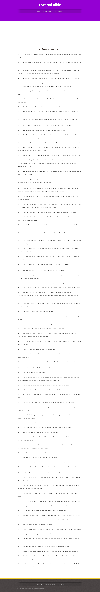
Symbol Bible (50, 5)
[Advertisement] (50, 31)
